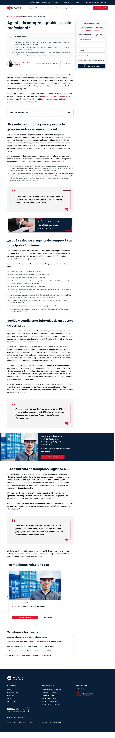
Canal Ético (11, 701)
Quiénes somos (12, 692)
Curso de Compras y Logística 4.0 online (28, 606)
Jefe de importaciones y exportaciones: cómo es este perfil (30, 646)
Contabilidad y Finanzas (50, 695)
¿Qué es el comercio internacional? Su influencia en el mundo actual (34, 642)
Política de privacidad (42, 722)
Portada (9, 16)
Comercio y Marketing (49, 692)
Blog (14, 16)
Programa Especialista (49, 701)
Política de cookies (25, 722)
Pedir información (25, 617)
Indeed (67, 355)
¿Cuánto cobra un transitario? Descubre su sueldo (27, 637)
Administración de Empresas (52, 690)
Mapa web (57, 722)
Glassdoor (52, 355)
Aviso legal (11, 722)
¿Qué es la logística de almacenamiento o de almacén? (29, 655)
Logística (18, 16)
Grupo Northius (84, 60)
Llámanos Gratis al (96, 2)
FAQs (9, 698)
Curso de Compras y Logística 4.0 (54, 96)
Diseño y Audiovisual (49, 698)
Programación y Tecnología (51, 704)
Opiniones (10, 695)
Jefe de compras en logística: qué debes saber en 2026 (29, 651)
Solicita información (100, 8)
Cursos (9, 690)
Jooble (59, 355)
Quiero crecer (93, 66)
